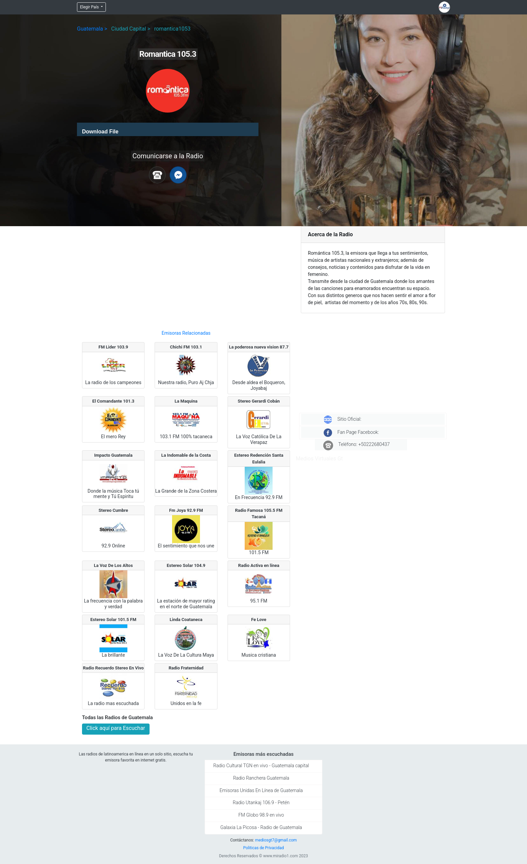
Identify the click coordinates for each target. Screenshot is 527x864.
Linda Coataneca (186, 619)
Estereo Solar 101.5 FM (113, 619)
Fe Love (258, 619)
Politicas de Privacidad (263, 848)
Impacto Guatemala (113, 455)
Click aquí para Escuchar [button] (115, 728)
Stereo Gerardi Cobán (259, 401)
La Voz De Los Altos (113, 565)
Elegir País (90, 7)
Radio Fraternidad (186, 667)
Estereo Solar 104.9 (186, 565)
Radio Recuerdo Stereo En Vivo (113, 667)
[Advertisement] (186, 275)
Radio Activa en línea (258, 565)
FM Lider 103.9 (113, 346)
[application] (167, 129)
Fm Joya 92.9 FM (186, 510)
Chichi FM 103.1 (186, 346)
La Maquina (186, 401)
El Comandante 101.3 (113, 401)
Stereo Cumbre (113, 510)
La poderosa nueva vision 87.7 (258, 346)
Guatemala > (92, 29)
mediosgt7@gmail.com (276, 840)
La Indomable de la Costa (186, 455)
